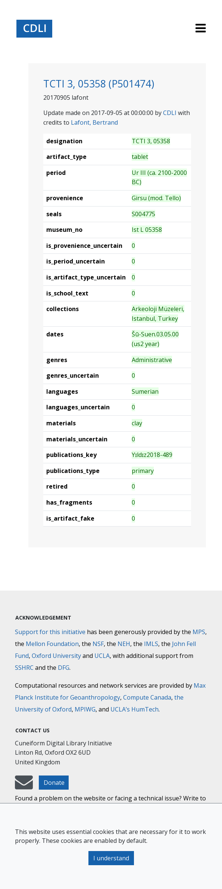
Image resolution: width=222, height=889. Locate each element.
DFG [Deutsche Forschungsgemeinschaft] (63, 667)
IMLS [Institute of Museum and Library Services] (151, 644)
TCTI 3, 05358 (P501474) (98, 83)
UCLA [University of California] (102, 656)
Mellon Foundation (52, 644)
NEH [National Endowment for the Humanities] (124, 644)
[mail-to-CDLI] (24, 786)
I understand (111, 858)
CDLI (169, 113)
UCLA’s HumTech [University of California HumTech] (134, 709)
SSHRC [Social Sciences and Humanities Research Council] (24, 667)
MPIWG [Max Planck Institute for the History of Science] (85, 709)
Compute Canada (147, 697)
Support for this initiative (50, 632)
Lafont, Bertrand (94, 122)
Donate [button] (54, 782)
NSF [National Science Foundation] (98, 644)
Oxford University (56, 656)
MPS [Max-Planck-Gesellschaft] (199, 632)
